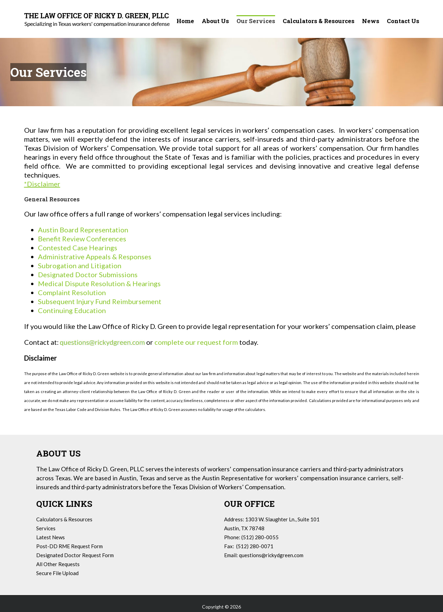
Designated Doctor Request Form (75, 555)
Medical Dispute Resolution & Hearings (99, 283)
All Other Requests (58, 564)
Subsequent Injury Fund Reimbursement (99, 301)
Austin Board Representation (83, 229)
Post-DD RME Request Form (69, 546)
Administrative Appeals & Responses (94, 256)
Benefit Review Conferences (82, 238)
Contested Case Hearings (77, 247)
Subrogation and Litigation (79, 265)
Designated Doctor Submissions (88, 274)
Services (46, 528)
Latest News (50, 537)
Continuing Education (72, 310)
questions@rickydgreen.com (271, 555)
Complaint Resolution (72, 292)
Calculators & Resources (64, 519)
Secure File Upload (57, 573)
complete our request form (196, 342)
